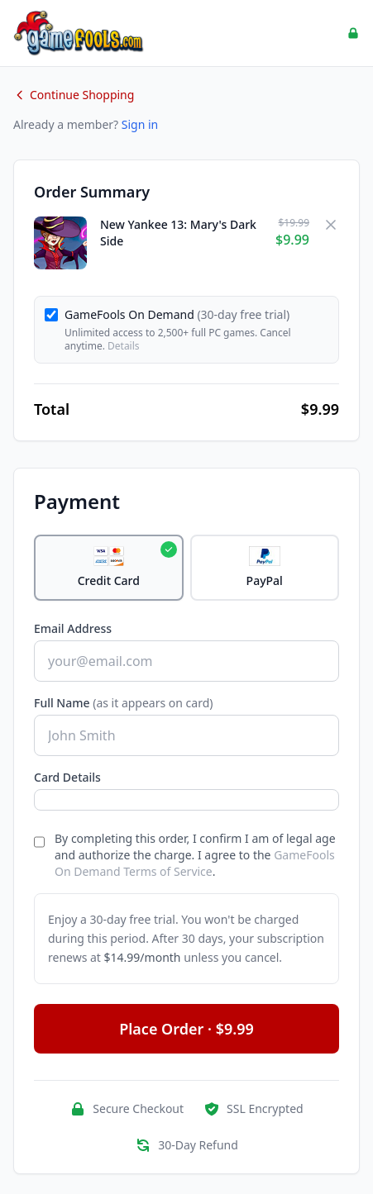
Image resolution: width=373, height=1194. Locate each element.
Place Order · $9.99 (186, 1029)
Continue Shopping (73, 94)
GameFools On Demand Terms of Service (195, 863)
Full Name (123, 703)
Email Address (73, 628)
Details (124, 346)
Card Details (67, 777)
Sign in (140, 124)
